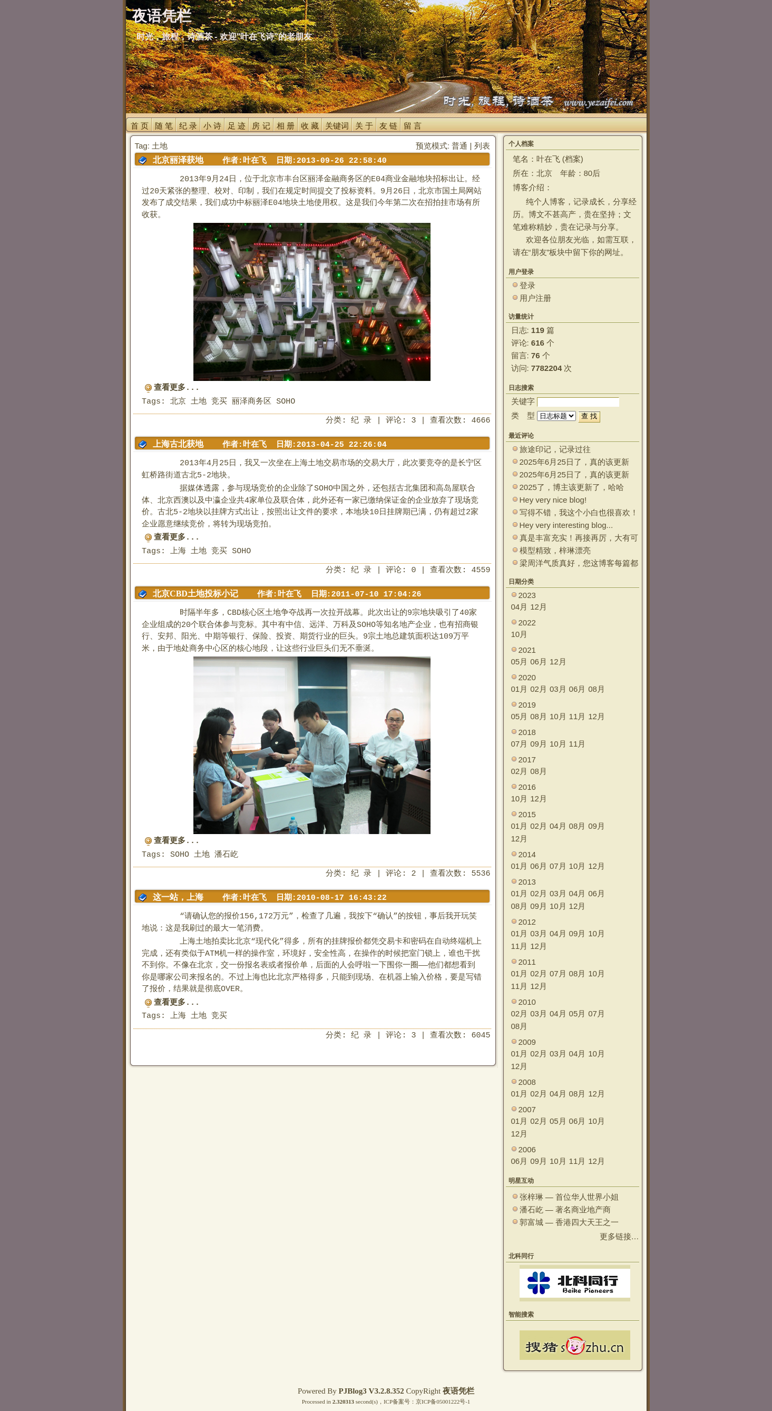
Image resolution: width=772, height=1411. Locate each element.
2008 (527, 1081)
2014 (527, 854)
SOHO (285, 401)
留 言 (413, 125)
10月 (519, 634)
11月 (577, 716)
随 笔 (164, 125)
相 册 (286, 125)
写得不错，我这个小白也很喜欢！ (579, 512)
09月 (538, 743)
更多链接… (619, 1236)
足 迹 (237, 125)
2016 (527, 786)
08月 (596, 688)
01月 (519, 688)
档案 (573, 158)
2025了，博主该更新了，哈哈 (572, 487)
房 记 (261, 125)
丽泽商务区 (251, 401)
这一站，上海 (178, 897)
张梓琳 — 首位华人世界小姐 (569, 1196)
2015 (527, 814)
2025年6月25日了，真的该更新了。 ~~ (574, 462)
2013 (527, 881)
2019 (527, 704)
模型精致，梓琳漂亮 (555, 550)
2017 (527, 759)
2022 (527, 622)
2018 (527, 732)
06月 (538, 661)
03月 (558, 688)
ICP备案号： (400, 1401)
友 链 (388, 125)
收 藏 (310, 125)
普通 (459, 145)
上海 (178, 551)
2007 (527, 1109)
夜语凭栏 (458, 1391)
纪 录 (188, 125)
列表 (482, 145)
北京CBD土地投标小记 (195, 593)
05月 (519, 661)
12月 (538, 606)
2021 (527, 649)
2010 (527, 1001)
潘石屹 (226, 854)
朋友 (539, 252)
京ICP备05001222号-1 (443, 1401)
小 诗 (212, 125)
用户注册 (535, 297)
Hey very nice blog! (553, 499)
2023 (527, 595)
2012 (527, 921)
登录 (527, 285)
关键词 (337, 125)
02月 (538, 688)
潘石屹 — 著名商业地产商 (565, 1209)
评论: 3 (401, 420)
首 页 (140, 125)
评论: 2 (401, 873)
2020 (527, 677)
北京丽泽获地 (178, 159)
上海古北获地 (178, 443)
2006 (527, 1149)
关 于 (364, 125)
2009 (527, 1041)
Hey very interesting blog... (566, 525)
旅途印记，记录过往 (555, 449)
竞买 (219, 401)
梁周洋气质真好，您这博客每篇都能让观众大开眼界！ (579, 563)
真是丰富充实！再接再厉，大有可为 (579, 538)
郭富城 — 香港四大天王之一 (569, 1222)
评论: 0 (401, 570)
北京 (178, 401)
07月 (519, 743)
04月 (519, 606)
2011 (527, 961)
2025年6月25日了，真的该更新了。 (574, 475)
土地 (199, 401)
